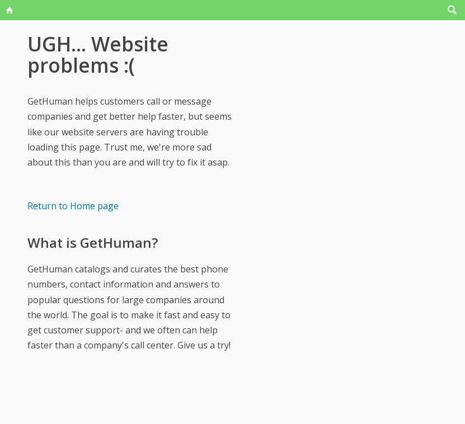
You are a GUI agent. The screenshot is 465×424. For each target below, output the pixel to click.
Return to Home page (73, 206)
